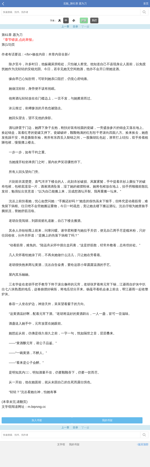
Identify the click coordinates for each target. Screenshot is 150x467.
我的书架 (107, 420)
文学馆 (61, 444)
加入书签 (37, 420)
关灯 (94, 20)
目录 (75, 26)
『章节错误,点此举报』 (18, 39)
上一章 (65, 26)
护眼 (83, 20)
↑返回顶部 (142, 444)
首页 (146, 3)
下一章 (85, 26)
